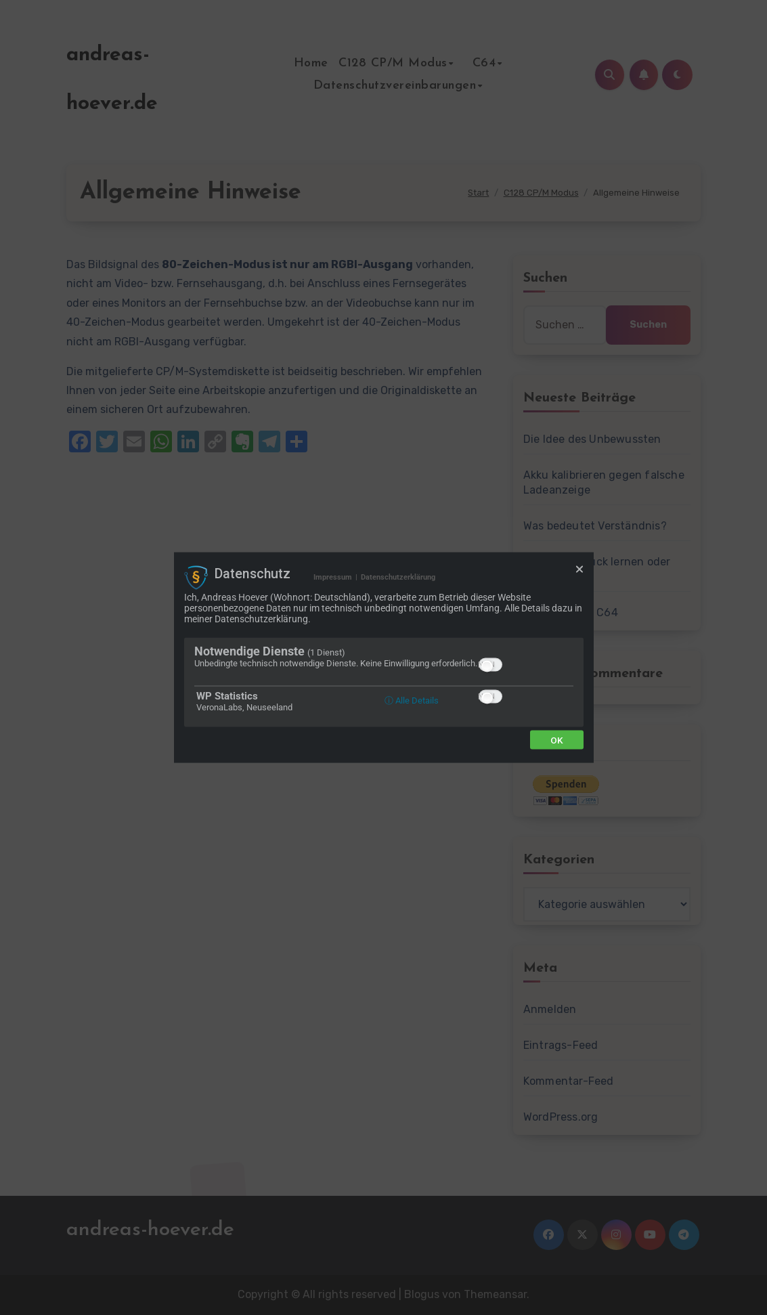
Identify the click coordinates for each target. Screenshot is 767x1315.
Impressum (332, 577)
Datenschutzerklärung (398, 577)
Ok (556, 739)
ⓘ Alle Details (412, 700)
